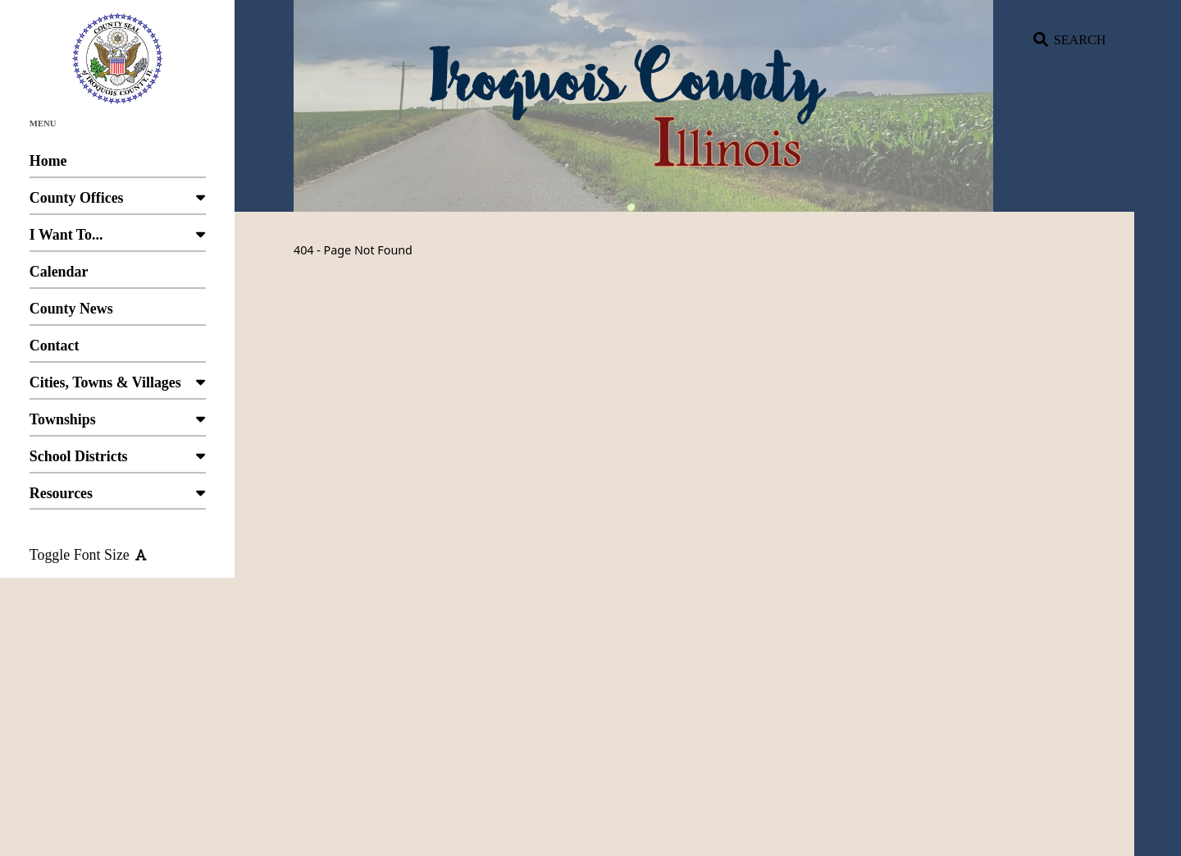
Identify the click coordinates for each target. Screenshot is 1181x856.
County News (118, 313)
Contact (118, 350)
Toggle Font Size (88, 555)
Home (118, 165)
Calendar (118, 276)
